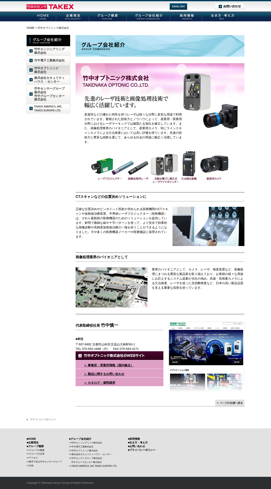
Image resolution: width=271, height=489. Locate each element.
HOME (41, 16)
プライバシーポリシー (43, 419)
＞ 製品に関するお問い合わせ (104, 374)
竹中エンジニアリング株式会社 (49, 50)
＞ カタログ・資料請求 (99, 383)
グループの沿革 (36, 454)
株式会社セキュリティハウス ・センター (49, 79)
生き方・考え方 (223, 16)
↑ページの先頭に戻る (229, 403)
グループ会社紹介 (149, 16)
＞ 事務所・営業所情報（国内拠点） (109, 365)
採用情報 (186, 16)
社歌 (31, 465)
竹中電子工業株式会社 (49, 60)
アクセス (33, 458)
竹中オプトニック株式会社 (46, 70)
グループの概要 (36, 450)
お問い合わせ (229, 6)
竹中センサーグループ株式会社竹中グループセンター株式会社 (49, 94)
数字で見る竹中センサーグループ (45, 461)
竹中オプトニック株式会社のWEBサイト (119, 355)
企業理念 (72, 16)
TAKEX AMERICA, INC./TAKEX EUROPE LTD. (94, 466)
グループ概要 (108, 16)
